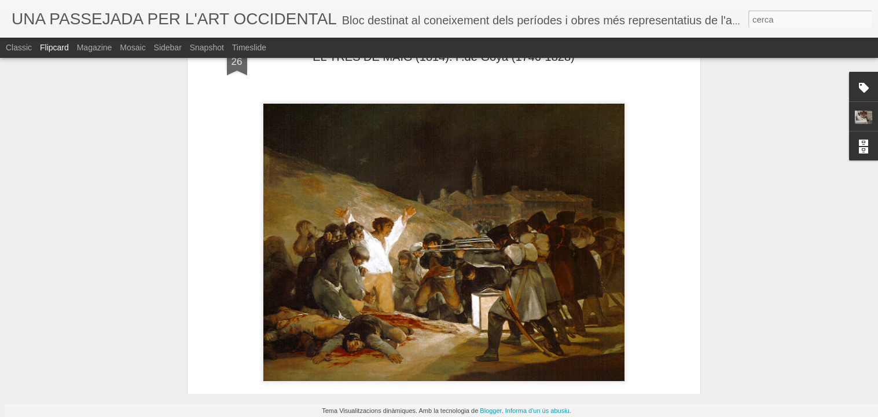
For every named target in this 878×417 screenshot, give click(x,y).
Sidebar (168, 47)
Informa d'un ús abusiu (537, 410)
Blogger (490, 410)
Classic (19, 47)
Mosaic (132, 47)
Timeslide (249, 47)
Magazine (94, 47)
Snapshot (207, 47)
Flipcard (54, 47)
